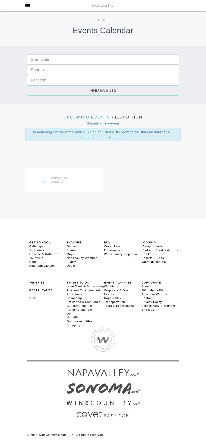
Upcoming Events (87, 117)
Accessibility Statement (158, 305)
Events (72, 250)
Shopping (73, 325)
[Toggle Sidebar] (27, 5)
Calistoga (36, 246)
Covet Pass (112, 246)
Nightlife (73, 317)
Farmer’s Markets (79, 309)
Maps (71, 254)
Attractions (74, 294)
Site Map (148, 309)
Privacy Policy (152, 302)
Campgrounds (152, 246)
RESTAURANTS (40, 290)
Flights (71, 261)
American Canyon (42, 265)
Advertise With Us (154, 294)
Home (103, 20)
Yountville (36, 258)
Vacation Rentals (154, 261)
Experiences (113, 250)
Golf (70, 313)
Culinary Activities (80, 305)
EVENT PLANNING (117, 282)
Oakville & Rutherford (45, 254)
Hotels (146, 254)
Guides (72, 246)
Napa (33, 261)
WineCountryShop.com (120, 254)
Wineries (37, 282)
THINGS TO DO (78, 282)
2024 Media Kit (152, 290)
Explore (74, 242)
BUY (107, 242)
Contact (147, 298)
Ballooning (74, 298)
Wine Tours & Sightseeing (85, 286)
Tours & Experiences (119, 305)
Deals (71, 265)
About (146, 286)
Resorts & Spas (153, 258)
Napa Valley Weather (82, 258)
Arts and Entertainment (83, 290)
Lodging (149, 242)
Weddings (111, 286)
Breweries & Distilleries (84, 302)
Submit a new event (103, 123)
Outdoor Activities (79, 321)
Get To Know (40, 242)
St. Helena (37, 250)
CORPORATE (151, 282)
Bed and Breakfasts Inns (160, 250)
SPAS (33, 298)
